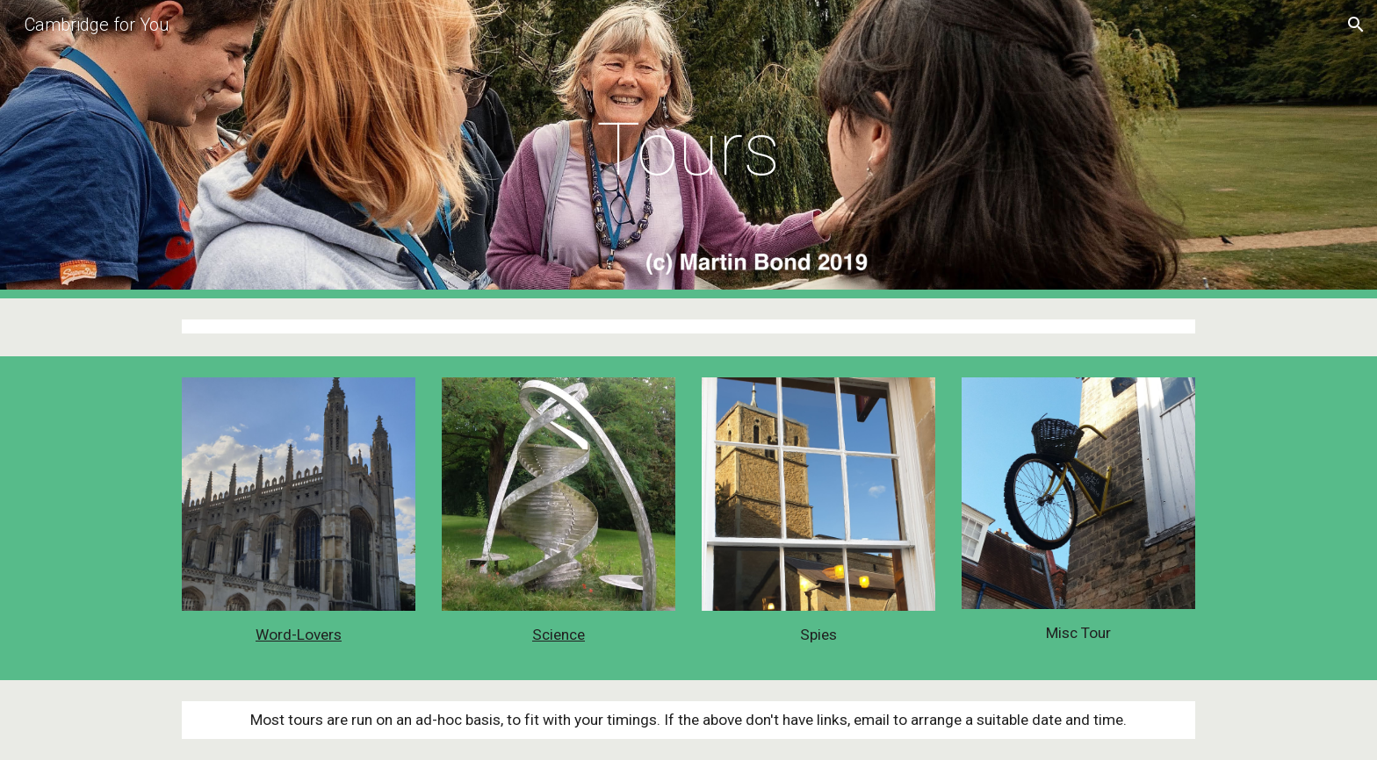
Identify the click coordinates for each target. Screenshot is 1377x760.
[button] (1356, 25)
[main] (688, 150)
